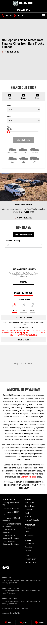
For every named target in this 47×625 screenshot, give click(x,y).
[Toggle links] (11, 613)
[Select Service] (23, 308)
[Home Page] (23, 4)
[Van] (34, 159)
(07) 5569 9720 (26, 327)
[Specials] (39, 622)
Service (28, 528)
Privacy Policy (30, 559)
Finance (28, 516)
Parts (27, 532)
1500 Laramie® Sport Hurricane (11, 519)
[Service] (23, 622)
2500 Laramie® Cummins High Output (11, 537)
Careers (28, 550)
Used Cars (29, 509)
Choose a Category (23, 243)
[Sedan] (23, 150)
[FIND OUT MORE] (10, 51)
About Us (28, 547)
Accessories (29, 535)
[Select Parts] (32, 308)
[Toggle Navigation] (43, 16)
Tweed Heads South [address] (23, 293)
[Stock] (8, 622)
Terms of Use (30, 562)
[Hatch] (12, 150)
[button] (23, 46)
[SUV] (12, 159)
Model (23, 119)
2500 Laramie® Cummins (9, 531)
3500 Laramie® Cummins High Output (11, 543)
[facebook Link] (4, 567)
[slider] (8, 131)
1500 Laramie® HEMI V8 (11, 513)
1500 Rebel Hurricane (11, 508)
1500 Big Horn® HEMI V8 (11, 504)
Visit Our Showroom (23, 234)
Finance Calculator (32, 520)
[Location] (14, 308)
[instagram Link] (7, 567)
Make (23, 108)
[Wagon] (34, 150)
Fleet (27, 513)
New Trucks (29, 503)
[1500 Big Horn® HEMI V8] (23, 267)
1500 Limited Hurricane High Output (12, 525)
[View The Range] (23, 196)
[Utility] (23, 159)
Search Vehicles (23, 140)
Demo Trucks (30, 506)
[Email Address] (23, 332)
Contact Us (29, 543)
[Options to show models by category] (23, 244)
